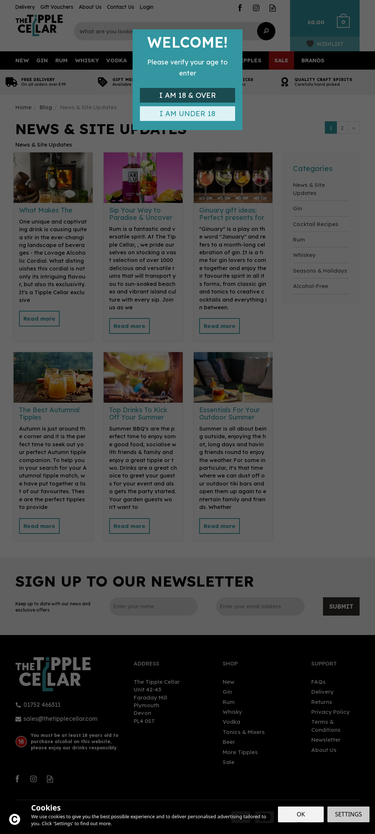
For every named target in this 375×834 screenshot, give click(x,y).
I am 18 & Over (187, 95)
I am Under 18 (187, 113)
